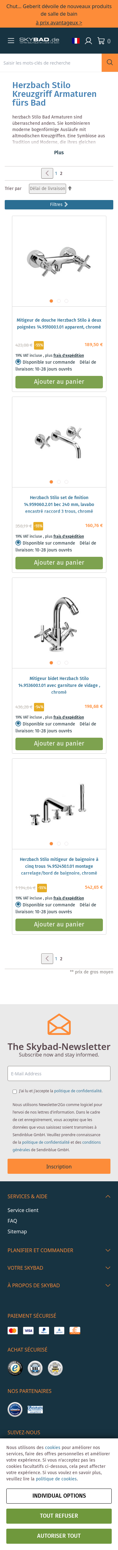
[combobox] (51, 63)
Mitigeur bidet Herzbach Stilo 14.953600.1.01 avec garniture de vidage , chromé (59, 685)
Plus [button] (59, 153)
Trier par (13, 188)
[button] (11, 40)
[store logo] (39, 41)
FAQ (12, 1220)
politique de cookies (56, 1479)
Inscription (59, 1166)
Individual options (59, 1496)
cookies (52, 1447)
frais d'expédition (68, 356)
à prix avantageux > (59, 22)
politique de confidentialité (78, 1091)
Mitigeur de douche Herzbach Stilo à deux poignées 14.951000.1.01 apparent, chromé (59, 324)
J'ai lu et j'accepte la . (61, 1091)
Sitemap (17, 1231)
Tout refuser (59, 1516)
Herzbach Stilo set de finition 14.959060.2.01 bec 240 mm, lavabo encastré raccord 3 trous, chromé (59, 504)
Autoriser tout (59, 1536)
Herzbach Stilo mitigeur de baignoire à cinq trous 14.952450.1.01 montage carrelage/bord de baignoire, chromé (59, 866)
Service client (23, 1210)
